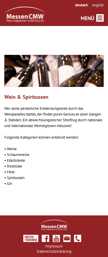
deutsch (81, 5)
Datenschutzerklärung (54, 251)
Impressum (54, 246)
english (98, 5)
